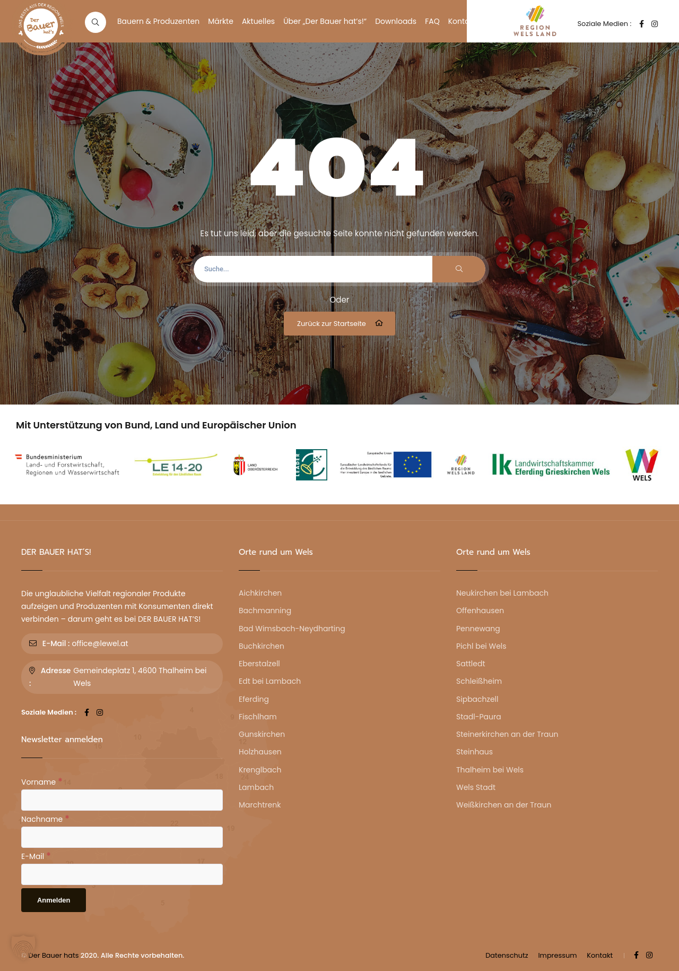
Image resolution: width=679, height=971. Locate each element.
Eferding (254, 699)
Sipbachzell (477, 699)
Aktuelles (258, 21)
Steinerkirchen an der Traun (507, 734)
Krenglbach (260, 769)
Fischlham (258, 716)
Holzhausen (260, 751)
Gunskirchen (262, 734)
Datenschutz (506, 955)
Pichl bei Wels (481, 646)
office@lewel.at (100, 643)
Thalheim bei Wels (490, 769)
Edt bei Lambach (270, 681)
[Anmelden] (53, 900)
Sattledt (470, 663)
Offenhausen (480, 610)
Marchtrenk (260, 805)
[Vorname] (122, 800)
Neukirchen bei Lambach (502, 593)
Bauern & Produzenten (158, 21)
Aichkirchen (260, 593)
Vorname (42, 781)
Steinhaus (474, 751)
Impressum (557, 955)
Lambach (256, 787)
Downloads (395, 21)
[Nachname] (122, 837)
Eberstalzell (259, 663)
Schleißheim (479, 681)
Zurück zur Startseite (341, 323)
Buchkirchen (261, 646)
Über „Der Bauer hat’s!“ (325, 21)
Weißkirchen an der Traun (503, 805)
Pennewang (478, 628)
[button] (23, 947)
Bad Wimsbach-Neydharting (292, 628)
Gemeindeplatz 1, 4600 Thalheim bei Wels (139, 676)
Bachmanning (265, 610)
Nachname (45, 818)
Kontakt (462, 21)
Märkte (220, 21)
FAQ (432, 21)
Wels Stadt (475, 787)
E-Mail (36, 855)
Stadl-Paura (478, 716)
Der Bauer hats (54, 955)
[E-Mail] (122, 874)
